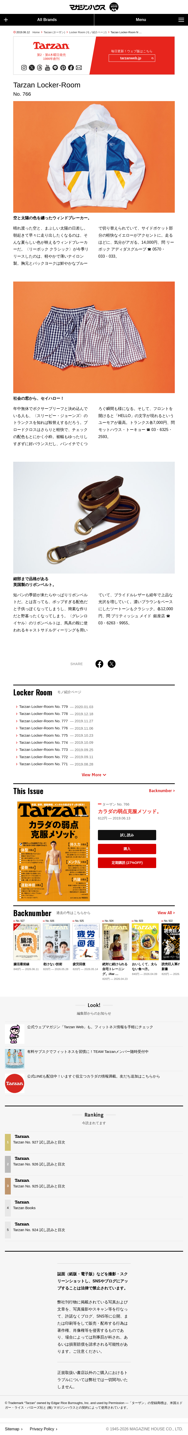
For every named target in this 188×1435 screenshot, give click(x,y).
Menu (160, 20)
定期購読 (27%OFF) (127, 863)
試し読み (127, 835)
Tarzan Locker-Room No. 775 (56, 735)
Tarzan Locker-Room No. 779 (56, 707)
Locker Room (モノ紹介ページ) (87, 32)
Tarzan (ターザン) (54, 32)
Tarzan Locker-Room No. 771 (56, 764)
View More (94, 774)
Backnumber (162, 791)
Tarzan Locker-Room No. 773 (56, 750)
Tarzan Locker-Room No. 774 (56, 743)
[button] (170, 947)
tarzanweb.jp (136, 58)
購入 (127, 849)
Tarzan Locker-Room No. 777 (56, 721)
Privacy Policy (42, 1429)
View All (166, 913)
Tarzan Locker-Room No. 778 (56, 714)
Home (36, 32)
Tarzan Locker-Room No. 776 (56, 728)
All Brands (30, 20)
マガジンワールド (94, 6)
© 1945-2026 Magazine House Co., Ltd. (144, 1429)
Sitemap (12, 1429)
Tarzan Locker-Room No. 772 (56, 757)
